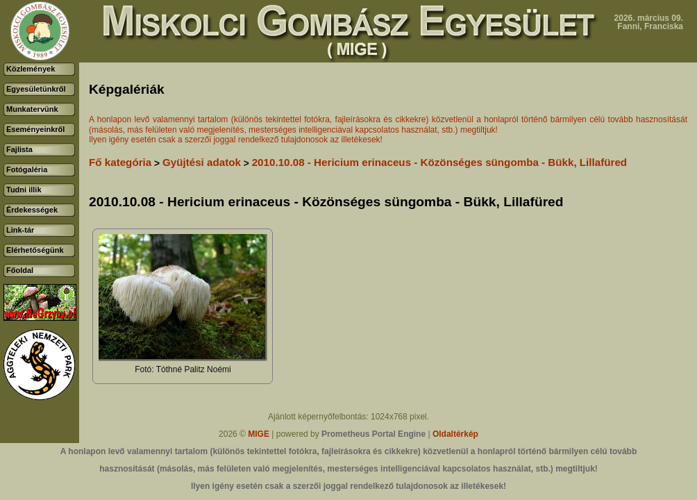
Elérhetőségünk (35, 250)
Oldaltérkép (455, 434)
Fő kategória (120, 162)
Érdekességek (32, 210)
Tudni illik (24, 189)
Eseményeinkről (35, 129)
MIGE (258, 434)
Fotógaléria (26, 169)
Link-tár (20, 230)
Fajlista (19, 149)
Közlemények (30, 69)
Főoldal (19, 270)
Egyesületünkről (36, 89)
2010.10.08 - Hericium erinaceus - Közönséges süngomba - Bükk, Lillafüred (439, 162)
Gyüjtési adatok (201, 162)
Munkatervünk (32, 109)
